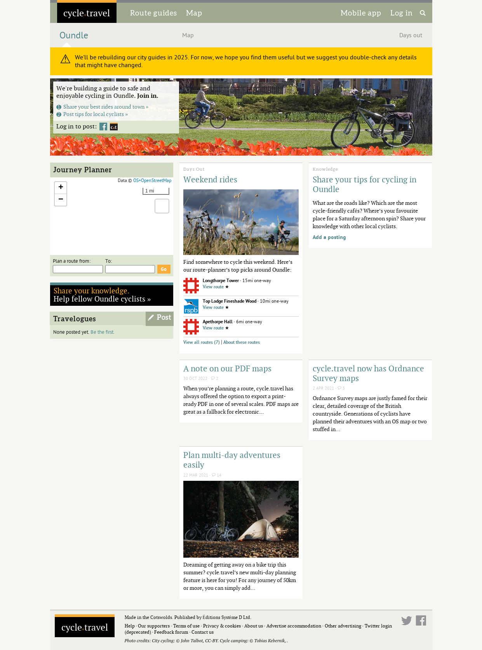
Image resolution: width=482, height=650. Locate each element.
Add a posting (329, 237)
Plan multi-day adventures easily (231, 459)
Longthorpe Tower (221, 280)
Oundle (73, 35)
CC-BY (211, 640)
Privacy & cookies (222, 626)
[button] (60, 188)
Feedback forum (171, 632)
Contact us (202, 632)
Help (130, 626)
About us (253, 626)
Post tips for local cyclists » (92, 114)
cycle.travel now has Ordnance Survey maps (368, 373)
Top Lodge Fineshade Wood (229, 301)
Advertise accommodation (293, 626)
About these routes (241, 342)
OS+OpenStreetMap (152, 180)
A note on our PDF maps (227, 368)
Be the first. (102, 332)
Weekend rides (210, 179)
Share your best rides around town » (102, 106)
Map (194, 13)
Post (164, 317)
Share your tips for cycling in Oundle (364, 184)
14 (216, 475)
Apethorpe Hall (218, 321)
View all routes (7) (201, 342)
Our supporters (154, 626)
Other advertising (343, 626)
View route (213, 286)
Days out (410, 35)
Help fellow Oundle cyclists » (102, 294)
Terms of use (186, 626)
